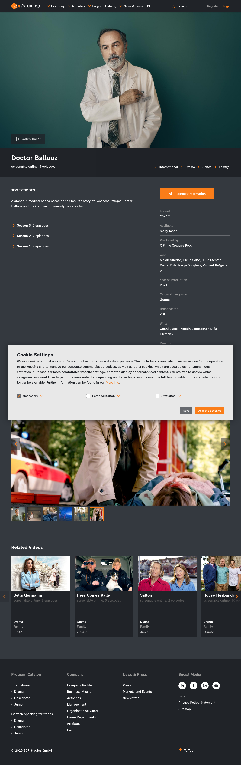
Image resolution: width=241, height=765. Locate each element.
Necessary (30, 396)
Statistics (168, 396)
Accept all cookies (209, 410)
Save (186, 410)
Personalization (103, 396)
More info (112, 382)
